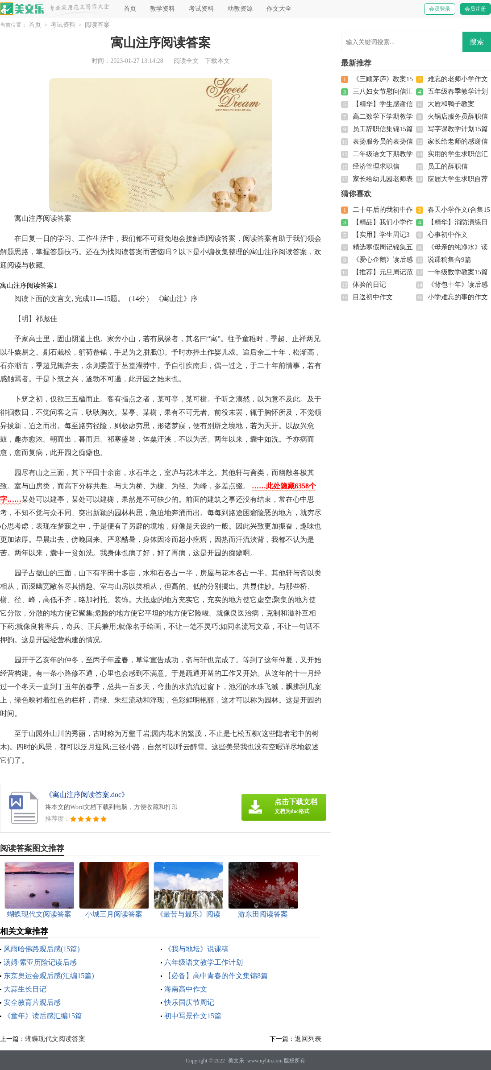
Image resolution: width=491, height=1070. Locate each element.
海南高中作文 (185, 989)
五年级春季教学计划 (458, 91)
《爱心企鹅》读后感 (383, 259)
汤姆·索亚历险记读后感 (40, 962)
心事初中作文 (448, 234)
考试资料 (201, 8)
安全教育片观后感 (32, 1002)
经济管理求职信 (376, 166)
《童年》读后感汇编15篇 (43, 1016)
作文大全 (278, 8)
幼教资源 (240, 8)
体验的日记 (369, 284)
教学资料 (162, 8)
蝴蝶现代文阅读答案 (55, 1038)
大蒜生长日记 (25, 989)
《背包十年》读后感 (458, 284)
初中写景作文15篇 (192, 1016)
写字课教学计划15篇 (458, 128)
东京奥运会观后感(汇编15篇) (49, 975)
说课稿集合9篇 (449, 259)
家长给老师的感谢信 (458, 141)
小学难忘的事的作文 (458, 297)
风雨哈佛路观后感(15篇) (42, 949)
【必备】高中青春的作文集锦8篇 (216, 975)
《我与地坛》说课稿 (196, 949)
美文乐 (236, 1061)
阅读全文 (186, 61)
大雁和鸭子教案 (451, 103)
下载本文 (217, 61)
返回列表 (308, 1038)
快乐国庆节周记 (189, 1002)
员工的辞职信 (448, 166)
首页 (130, 8)
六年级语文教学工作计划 (203, 962)
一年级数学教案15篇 (458, 272)
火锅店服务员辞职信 (458, 116)
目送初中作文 (373, 297)
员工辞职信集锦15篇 (383, 128)
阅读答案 (97, 24)
